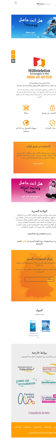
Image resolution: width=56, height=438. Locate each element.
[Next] (54, 26)
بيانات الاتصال (36, 427)
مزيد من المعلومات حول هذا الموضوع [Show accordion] (28, 233)
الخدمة (45, 427)
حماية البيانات (16, 427)
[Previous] (1, 26)
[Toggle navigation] (4, 2)
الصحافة (51, 427)
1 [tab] (29, 36)
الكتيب (13, 241)
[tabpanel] (28, 26)
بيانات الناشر (6, 427)
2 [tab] (27, 36)
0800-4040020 (27, 164)
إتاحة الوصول (26, 427)
